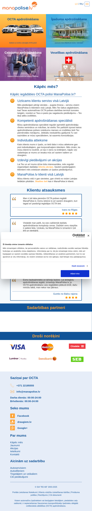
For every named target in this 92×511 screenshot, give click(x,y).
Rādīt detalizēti (78, 266)
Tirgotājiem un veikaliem (23, 473)
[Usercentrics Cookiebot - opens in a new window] (74, 235)
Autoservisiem (18, 467)
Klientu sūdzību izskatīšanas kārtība (54, 492)
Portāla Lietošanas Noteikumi (24, 492)
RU (81, 4)
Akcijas (14, 448)
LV (76, 4)
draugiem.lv (24, 422)
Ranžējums (43, 495)
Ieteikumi (15, 451)
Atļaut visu (75, 273)
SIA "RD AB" (42, 487)
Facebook (23, 415)
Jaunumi (15, 445)
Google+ (22, 428)
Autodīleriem (17, 470)
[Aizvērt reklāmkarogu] (88, 236)
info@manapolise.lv (28, 391)
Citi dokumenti (55, 495)
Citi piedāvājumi (19, 476)
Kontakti (14, 454)
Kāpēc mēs (16, 442)
